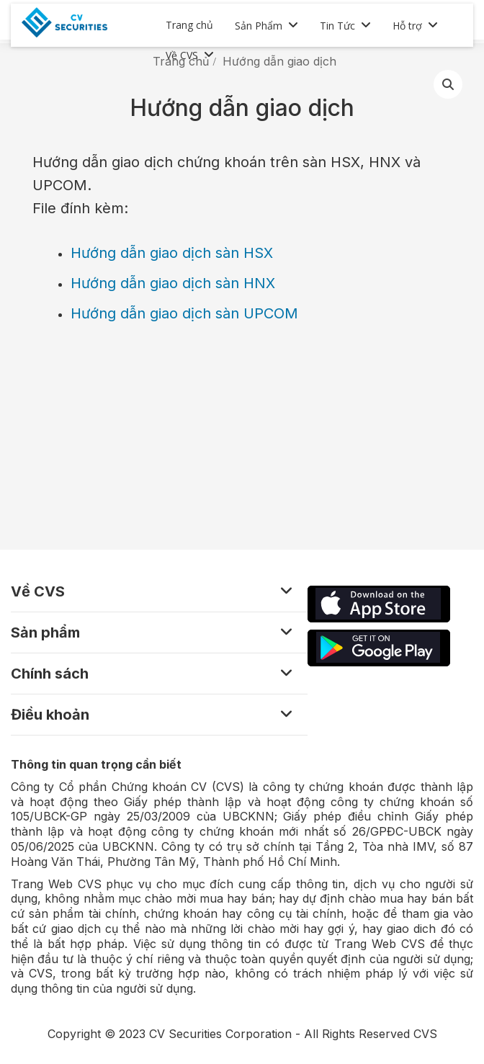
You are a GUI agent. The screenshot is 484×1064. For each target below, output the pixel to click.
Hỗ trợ (407, 25)
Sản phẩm (45, 632)
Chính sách (50, 673)
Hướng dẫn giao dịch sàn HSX (172, 252)
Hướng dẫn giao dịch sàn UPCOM (184, 313)
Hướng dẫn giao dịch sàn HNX (173, 283)
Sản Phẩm (258, 25)
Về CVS (182, 55)
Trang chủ (189, 25)
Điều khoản (50, 714)
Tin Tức (337, 25)
